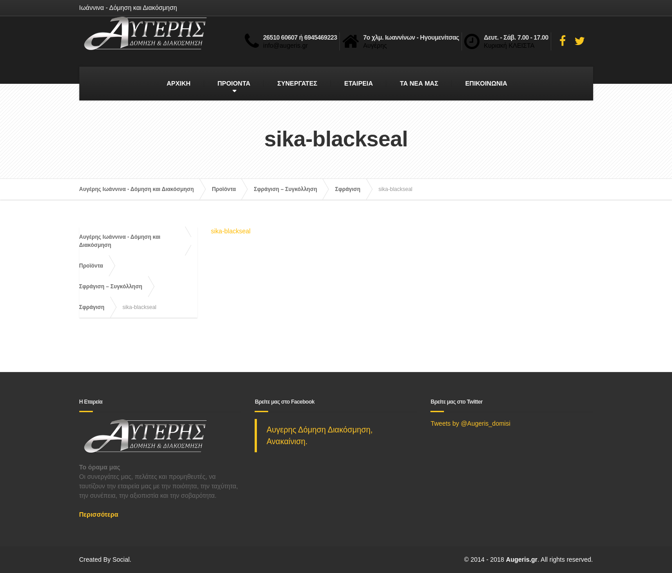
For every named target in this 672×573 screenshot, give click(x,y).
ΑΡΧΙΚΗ (179, 83)
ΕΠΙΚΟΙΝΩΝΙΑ (486, 83)
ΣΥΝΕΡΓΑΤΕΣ (297, 83)
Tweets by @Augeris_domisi (470, 423)
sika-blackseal (231, 231)
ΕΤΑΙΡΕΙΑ (358, 83)
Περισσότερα (99, 514)
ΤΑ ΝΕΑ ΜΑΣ (419, 83)
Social (120, 559)
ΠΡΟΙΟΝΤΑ (234, 83)
